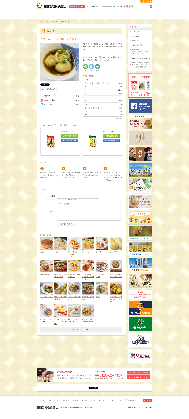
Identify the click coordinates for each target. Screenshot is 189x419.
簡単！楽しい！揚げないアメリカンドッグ (74, 245)
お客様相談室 (140, 14)
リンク (93, 400)
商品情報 (71, 14)
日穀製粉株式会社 (51, 5)
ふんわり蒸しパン (115, 242)
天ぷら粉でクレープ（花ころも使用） (60, 312)
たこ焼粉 (64, 131)
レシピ (94, 14)
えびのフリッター (88, 242)
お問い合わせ (66, 400)
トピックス (41, 400)
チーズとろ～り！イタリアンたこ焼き (116, 267)
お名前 (53, 186)
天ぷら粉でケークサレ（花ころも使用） (116, 290)
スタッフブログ (53, 400)
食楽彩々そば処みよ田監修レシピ (141, 59)
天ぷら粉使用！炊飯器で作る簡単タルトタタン (88, 267)
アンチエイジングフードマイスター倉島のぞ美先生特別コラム (141, 66)
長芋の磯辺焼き (45, 265)
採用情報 (75, 400)
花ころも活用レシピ (137, 53)
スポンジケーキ (45, 242)
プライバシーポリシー (118, 400)
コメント (52, 202)
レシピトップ (135, 31)
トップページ (40, 21)
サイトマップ (132, 400)
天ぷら (98, 287)
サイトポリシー (103, 400)
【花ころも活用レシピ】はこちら (97, 60)
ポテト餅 (99, 242)
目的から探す (135, 49)
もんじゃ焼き (58, 242)
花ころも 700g (108, 131)
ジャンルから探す (137, 45)
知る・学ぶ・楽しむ (48, 14)
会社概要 (84, 400)
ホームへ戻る (146, 1)
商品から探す (135, 36)
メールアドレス (50, 190)
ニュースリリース (93, 6)
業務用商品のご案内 (108, 6)
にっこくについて (117, 14)
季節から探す (135, 40)
